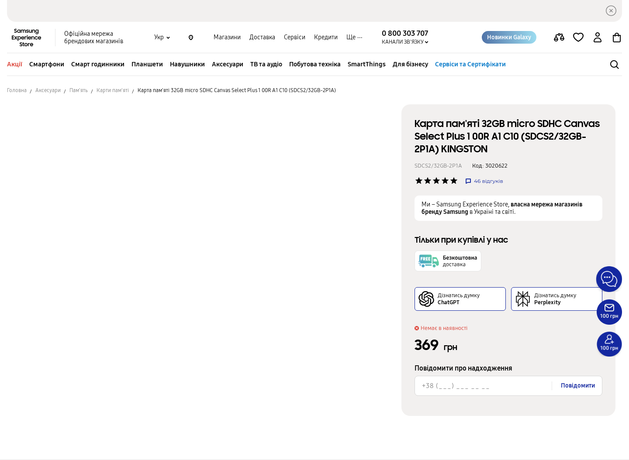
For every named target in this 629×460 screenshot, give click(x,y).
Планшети (147, 64)
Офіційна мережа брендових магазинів (93, 37)
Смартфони (46, 64)
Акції (14, 64)
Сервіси (294, 37)
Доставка (262, 37)
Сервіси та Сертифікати (470, 64)
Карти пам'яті (113, 90)
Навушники (187, 64)
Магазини (227, 37)
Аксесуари (227, 64)
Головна (17, 90)
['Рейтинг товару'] (419, 180)
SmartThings (367, 64)
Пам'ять (78, 90)
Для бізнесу (410, 64)
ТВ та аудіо (266, 64)
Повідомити (578, 385)
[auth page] (597, 37)
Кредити (326, 37)
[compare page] (559, 37)
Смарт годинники (97, 64)
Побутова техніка (315, 64)
